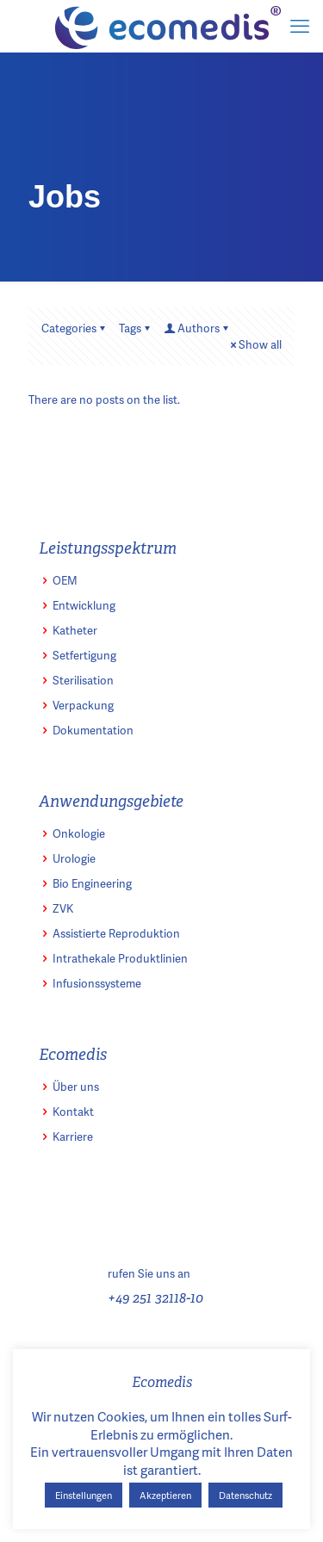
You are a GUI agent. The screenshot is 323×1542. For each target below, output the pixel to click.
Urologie (74, 858)
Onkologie (79, 833)
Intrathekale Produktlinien (120, 958)
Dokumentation (93, 730)
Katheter (75, 630)
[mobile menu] (299, 25)
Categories (74, 328)
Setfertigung (84, 655)
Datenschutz (245, 1495)
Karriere (73, 1136)
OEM (65, 580)
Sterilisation (83, 680)
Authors (197, 328)
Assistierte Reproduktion (116, 933)
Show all (254, 344)
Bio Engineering (92, 883)
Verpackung (83, 705)
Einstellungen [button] (83, 1495)
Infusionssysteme (97, 983)
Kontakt (73, 1111)
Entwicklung (84, 605)
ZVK (63, 908)
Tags (135, 328)
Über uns (76, 1086)
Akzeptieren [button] (165, 1495)
